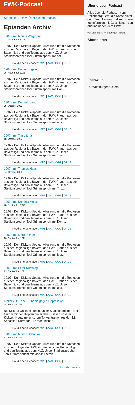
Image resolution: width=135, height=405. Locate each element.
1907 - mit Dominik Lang (20, 102)
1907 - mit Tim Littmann (19, 135)
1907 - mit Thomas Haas (20, 168)
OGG (58, 63)
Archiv (23, 17)
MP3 (42, 63)
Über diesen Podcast (42, 17)
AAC (50, 63)
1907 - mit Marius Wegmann (23, 36)
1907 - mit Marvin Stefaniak (22, 334)
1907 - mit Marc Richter (19, 234)
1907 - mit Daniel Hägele (20, 69)
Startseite (10, 17)
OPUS (67, 63)
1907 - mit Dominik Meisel (21, 201)
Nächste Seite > (69, 367)
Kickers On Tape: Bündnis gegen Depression (33, 301)
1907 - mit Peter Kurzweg (21, 268)
